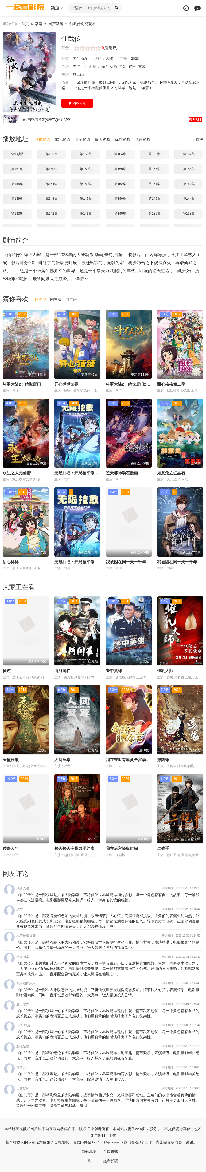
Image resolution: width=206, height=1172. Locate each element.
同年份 (71, 299)
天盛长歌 (11, 759)
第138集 (189, 213)
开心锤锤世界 (66, 384)
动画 (113, 66)
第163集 (154, 154)
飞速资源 (142, 139)
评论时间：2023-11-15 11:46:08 (181, 1088)
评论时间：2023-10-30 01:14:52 (181, 935)
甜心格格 (11, 561)
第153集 (86, 184)
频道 (57, 8)
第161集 (17, 169)
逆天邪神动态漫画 (122, 473)
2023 (135, 58)
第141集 (86, 213)
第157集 (154, 169)
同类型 (40, 299)
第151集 (154, 184)
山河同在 (62, 670)
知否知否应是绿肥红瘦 (74, 848)
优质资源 (122, 139)
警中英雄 (114, 670)
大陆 (109, 58)
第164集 (120, 154)
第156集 (189, 169)
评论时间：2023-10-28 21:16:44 (181, 909)
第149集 (17, 198)
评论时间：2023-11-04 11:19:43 (181, 1003)
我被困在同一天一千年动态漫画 (134, 561)
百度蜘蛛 (110, 1151)
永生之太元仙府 (17, 473)
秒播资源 (42, 139)
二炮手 (163, 848)
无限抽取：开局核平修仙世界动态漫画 (88, 473)
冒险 (132, 66)
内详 (76, 66)
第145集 (154, 198)
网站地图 (88, 1151)
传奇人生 (11, 848)
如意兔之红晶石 (171, 473)
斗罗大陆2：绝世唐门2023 (129, 384)
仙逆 (7, 670)
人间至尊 (62, 759)
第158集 (120, 169)
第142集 (51, 213)
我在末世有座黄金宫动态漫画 (132, 759)
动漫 (38, 24)
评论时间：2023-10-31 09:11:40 (181, 956)
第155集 (17, 184)
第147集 (86, 198)
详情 (146, 88)
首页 (25, 24)
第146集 (120, 198)
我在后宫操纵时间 (122, 848)
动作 (104, 66)
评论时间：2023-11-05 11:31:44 (181, 1025)
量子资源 (82, 139)
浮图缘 (163, 759)
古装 (142, 66)
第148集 (51, 198)
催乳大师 (165, 670)
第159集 (86, 169)
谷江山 (78, 74)
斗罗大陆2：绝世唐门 (22, 384)
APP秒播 (17, 154)
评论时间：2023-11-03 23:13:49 (181, 982)
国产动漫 (56, 24)
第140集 (120, 213)
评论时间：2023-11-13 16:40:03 (181, 1067)
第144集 (189, 198)
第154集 (51, 184)
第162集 (189, 154)
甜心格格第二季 (171, 384)
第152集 (120, 184)
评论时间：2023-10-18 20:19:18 (181, 887)
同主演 (55, 299)
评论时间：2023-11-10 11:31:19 (181, 1046)
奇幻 (123, 66)
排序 (197, 139)
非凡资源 (62, 139)
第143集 (17, 213)
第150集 (189, 184)
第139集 (154, 213)
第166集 (51, 154)
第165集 (86, 154)
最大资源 (102, 139)
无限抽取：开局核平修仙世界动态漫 (86, 561)
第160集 (51, 169)
